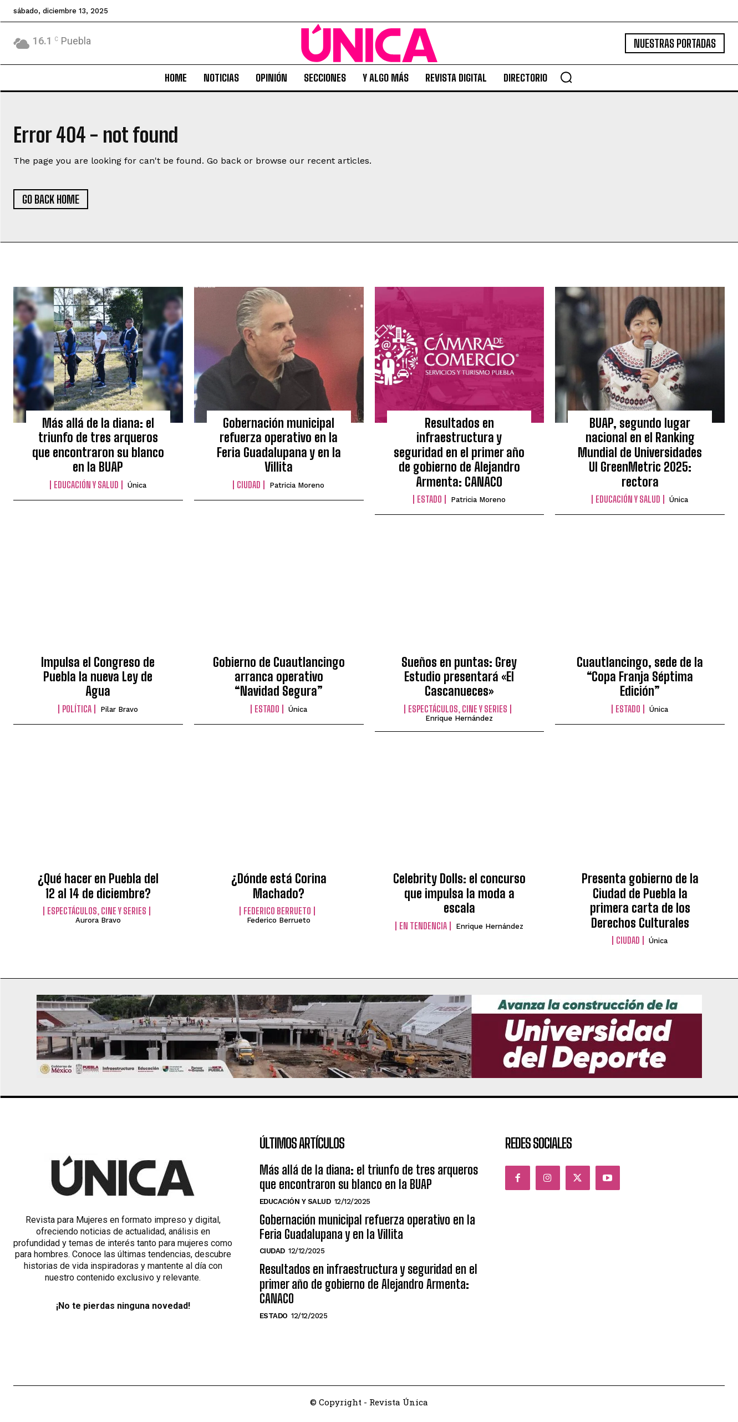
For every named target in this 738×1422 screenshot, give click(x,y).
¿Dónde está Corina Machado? (279, 889)
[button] (566, 77)
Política (76, 712)
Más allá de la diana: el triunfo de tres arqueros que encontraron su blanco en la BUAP (98, 448)
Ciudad (249, 488)
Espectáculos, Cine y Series (457, 712)
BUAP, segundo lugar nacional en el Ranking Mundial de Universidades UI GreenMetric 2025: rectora (640, 456)
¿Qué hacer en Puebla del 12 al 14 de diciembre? (98, 889)
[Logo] (369, 43)
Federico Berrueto (277, 914)
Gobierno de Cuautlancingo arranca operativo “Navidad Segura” (279, 680)
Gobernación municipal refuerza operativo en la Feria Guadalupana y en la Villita (279, 448)
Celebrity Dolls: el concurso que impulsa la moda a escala (459, 897)
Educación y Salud (86, 488)
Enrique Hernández (459, 721)
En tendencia (423, 929)
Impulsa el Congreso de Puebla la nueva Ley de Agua (98, 680)
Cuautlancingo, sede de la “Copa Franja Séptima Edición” (640, 680)
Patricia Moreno (296, 488)
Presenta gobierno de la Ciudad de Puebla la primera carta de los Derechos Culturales (640, 904)
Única (137, 488)
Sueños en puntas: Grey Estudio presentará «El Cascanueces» (459, 680)
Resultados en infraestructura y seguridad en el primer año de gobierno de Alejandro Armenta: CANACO (459, 456)
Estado (429, 503)
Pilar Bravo (119, 713)
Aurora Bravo (98, 924)
